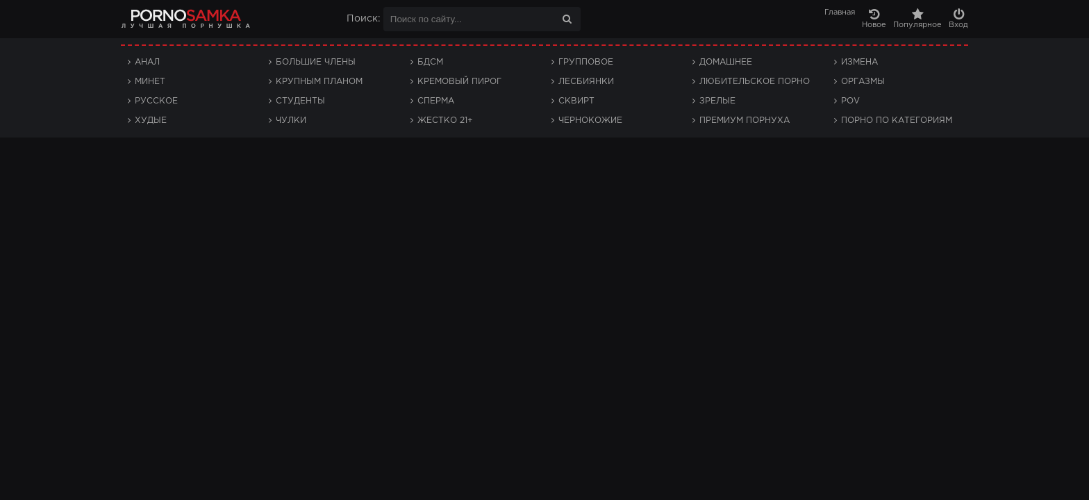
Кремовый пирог (459, 81)
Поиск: (364, 19)
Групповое (585, 62)
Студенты (300, 101)
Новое (874, 18)
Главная (839, 12)
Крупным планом (319, 81)
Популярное (917, 18)
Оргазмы (863, 81)
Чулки (291, 120)
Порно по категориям (896, 120)
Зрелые (717, 101)
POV (850, 101)
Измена (859, 62)
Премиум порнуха (744, 120)
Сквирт (576, 101)
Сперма (435, 101)
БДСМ (430, 62)
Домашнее (725, 62)
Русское (156, 101)
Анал (147, 62)
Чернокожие (590, 120)
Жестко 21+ (445, 120)
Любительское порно (754, 81)
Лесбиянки (586, 81)
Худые (151, 120)
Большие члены (316, 62)
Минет (150, 81)
